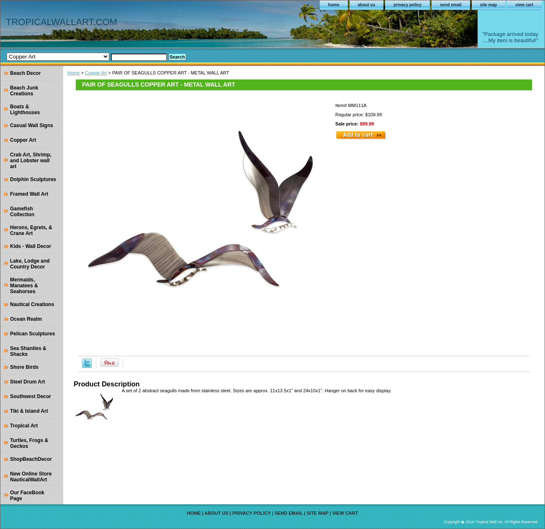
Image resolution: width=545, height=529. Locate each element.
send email (451, 5)
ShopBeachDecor (31, 459)
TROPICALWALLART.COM (61, 22)
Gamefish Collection (22, 211)
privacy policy (407, 5)
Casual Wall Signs (31, 125)
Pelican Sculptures (32, 334)
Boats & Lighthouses (25, 109)
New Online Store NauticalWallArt (30, 477)
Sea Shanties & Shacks (28, 351)
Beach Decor (25, 73)
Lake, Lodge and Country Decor (30, 264)
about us (366, 5)
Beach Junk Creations (24, 91)
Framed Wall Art (29, 194)
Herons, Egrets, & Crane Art (31, 230)
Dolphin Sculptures (33, 179)
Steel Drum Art (27, 382)
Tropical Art (24, 426)
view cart (524, 5)
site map (488, 5)
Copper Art (96, 72)
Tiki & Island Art (29, 411)
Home (73, 72)
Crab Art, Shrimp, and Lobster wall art (30, 160)
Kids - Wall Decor (30, 246)
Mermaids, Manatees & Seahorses (24, 285)
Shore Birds (24, 367)
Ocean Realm (26, 319)
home (333, 5)
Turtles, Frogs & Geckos (29, 443)
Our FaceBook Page (27, 495)
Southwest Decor (30, 396)
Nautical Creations (32, 304)
